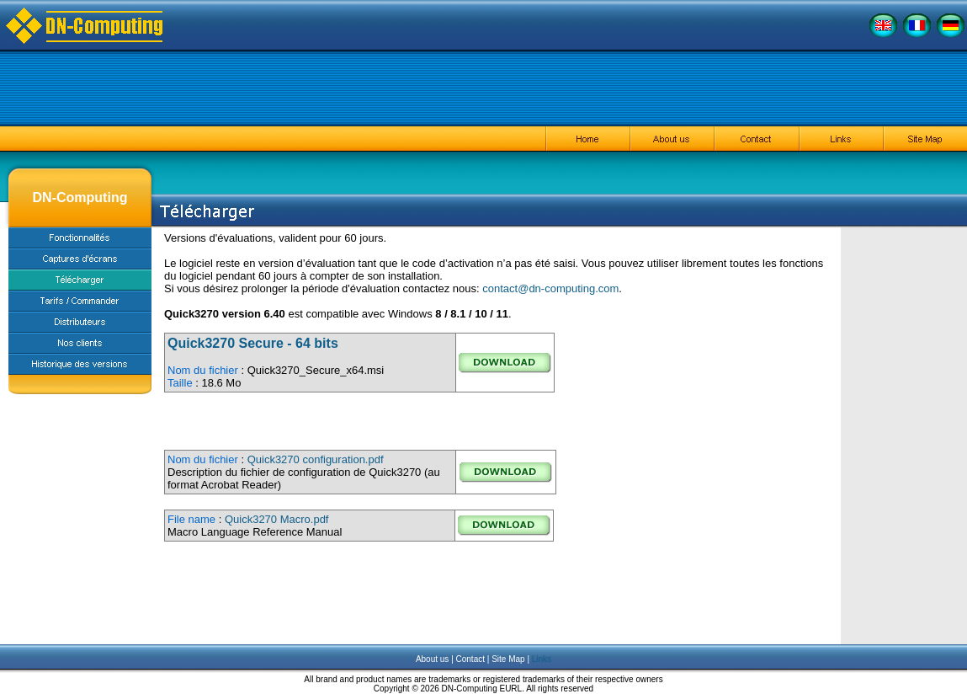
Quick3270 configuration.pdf (315, 459)
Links (541, 659)
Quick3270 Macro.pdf (277, 519)
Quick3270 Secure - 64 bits (252, 343)
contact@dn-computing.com (550, 288)
